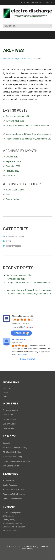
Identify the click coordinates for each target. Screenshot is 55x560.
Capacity (6, 443)
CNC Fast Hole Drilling (12, 452)
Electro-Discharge (11, 58)
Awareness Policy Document (14, 494)
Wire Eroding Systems (11, 466)
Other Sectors (8, 428)
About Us (26, 58)
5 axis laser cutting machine (18, 116)
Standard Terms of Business (14, 490)
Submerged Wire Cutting (12, 457)
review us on (21, 333)
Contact (6, 392)
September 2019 (13, 161)
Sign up (49, 2)
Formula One (8, 415)
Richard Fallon (19, 339)
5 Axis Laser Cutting (15, 190)
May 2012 (10, 175)
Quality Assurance (10, 485)
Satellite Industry (9, 419)
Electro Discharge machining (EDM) (17, 461)
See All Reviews (27, 359)
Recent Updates (13, 199)
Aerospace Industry (10, 410)
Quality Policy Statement (12, 499)
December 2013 (13, 166)
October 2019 (12, 157)
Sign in (39, 2)
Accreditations (8, 480)
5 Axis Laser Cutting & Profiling (15, 448)
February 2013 (12, 171)
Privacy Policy (27, 548)
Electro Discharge (22, 546)
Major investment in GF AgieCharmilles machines (28, 134)
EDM (8, 194)
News (5, 396)
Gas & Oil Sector (9, 424)
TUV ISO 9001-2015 (15, 121)
